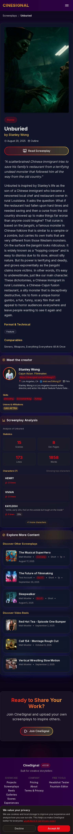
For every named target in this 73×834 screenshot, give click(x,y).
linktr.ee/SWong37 (52, 381)
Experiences (11, 802)
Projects (11, 782)
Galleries (11, 794)
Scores (11, 798)
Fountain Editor (59, 786)
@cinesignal (36, 819)
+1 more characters (36, 522)
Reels (11, 790)
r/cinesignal (36, 815)
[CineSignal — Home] (16, 5)
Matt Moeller (25, 625)
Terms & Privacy (34, 790)
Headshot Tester (59, 782)
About (33, 786)
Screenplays (10, 15)
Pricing (34, 782)
